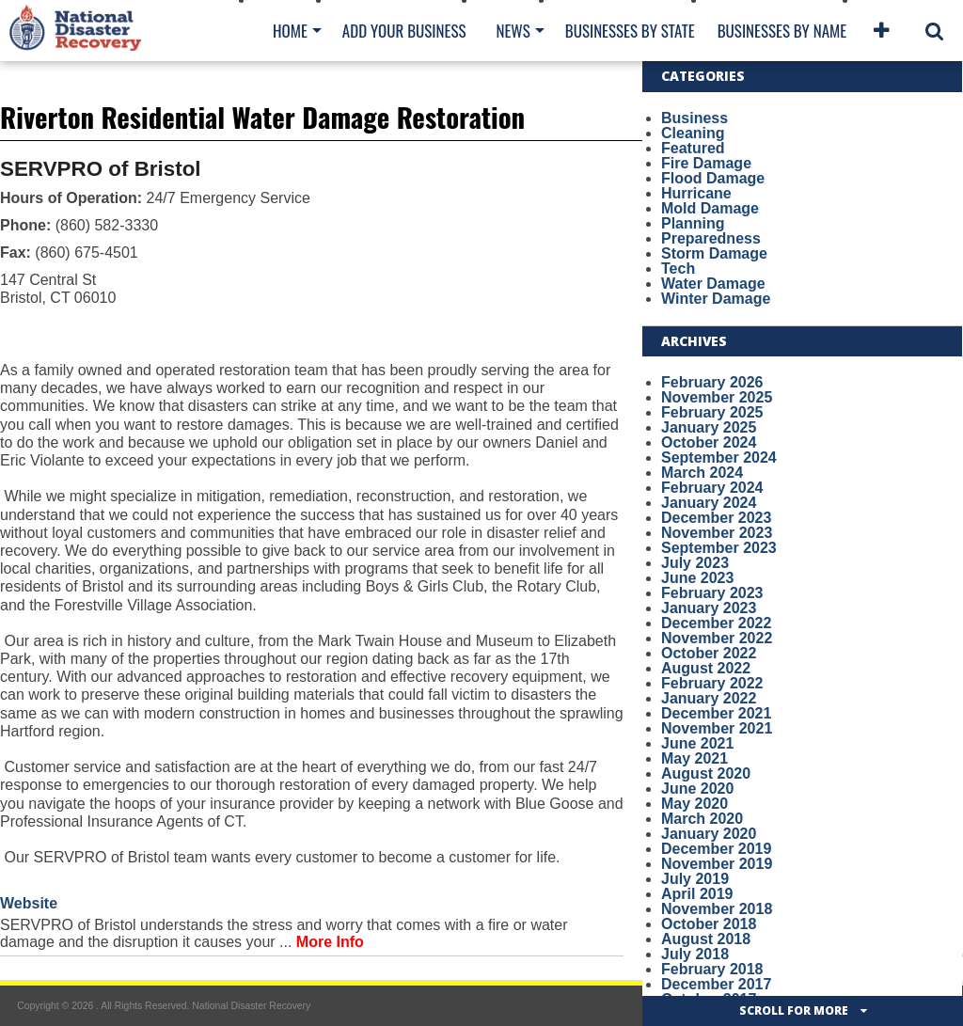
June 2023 (697, 578)
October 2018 (708, 924)
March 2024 (702, 473)
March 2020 (702, 819)
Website (28, 903)
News (512, 30)
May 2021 (694, 758)
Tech (678, 268)
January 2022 (708, 698)
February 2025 (712, 412)
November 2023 (716, 533)
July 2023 (695, 563)
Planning (693, 223)
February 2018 (712, 969)
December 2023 (716, 518)
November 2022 (716, 638)
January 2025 (708, 427)
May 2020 (694, 804)
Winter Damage (715, 299)
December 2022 (716, 623)
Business (694, 118)
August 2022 (705, 668)
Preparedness (711, 238)
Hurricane (696, 193)
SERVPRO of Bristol (100, 169)
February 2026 (712, 382)
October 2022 (708, 653)
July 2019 (695, 879)
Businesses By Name (782, 30)
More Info (330, 942)
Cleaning (693, 133)
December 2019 (716, 849)
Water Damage (713, 284)
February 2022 (712, 683)
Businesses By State (630, 30)
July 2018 (695, 954)
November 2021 (716, 728)
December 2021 (716, 713)
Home (290, 30)
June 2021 (697, 743)
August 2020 (705, 773)
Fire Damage (706, 163)
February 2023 (712, 593)
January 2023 (708, 608)
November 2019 (716, 864)
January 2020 (708, 834)
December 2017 (716, 984)
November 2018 (716, 909)
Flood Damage (713, 178)
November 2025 (716, 397)
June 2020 (697, 789)
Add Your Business (404, 30)
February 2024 (712, 488)
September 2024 (719, 458)
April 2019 (697, 894)
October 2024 (708, 442)
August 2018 (705, 939)
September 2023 (719, 548)
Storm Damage (714, 253)
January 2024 (708, 503)
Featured (693, 148)
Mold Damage (710, 208)
